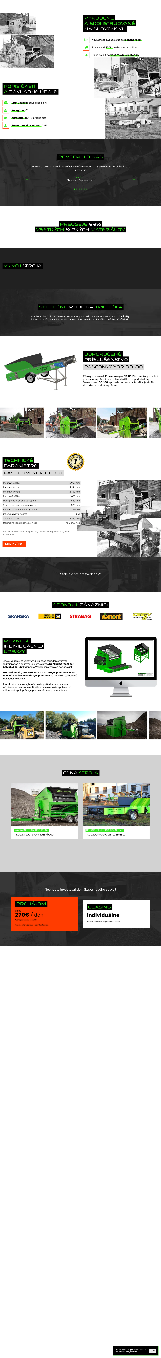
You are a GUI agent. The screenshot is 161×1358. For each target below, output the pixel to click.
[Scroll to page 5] (84, 307)
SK (156, 7)
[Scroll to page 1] (77, 95)
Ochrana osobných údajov (15, 1334)
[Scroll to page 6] (86, 307)
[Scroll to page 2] (80, 95)
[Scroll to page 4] (81, 307)
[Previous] (5, 50)
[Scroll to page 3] (83, 95)
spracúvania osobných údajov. (90, 1327)
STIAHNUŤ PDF (14, 782)
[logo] (25, 8)
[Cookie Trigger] (12, 1331)
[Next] (155, 50)
